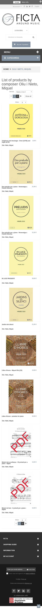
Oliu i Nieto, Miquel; (8, 145)
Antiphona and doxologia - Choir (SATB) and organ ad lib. (16, 141)
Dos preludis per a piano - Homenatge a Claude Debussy (14, 187)
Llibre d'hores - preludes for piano (13, 416)
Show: (17, 102)
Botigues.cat (28, 583)
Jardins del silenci (7, 324)
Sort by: (11, 91)
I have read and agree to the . (22, 573)
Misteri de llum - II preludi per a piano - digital (14, 508)
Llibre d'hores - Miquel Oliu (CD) (12, 370)
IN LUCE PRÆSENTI (8, 278)
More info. (25, 2)
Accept (17, 2)
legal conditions (30, 573)
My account (8, 556)
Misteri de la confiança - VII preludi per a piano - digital (14, 462)
